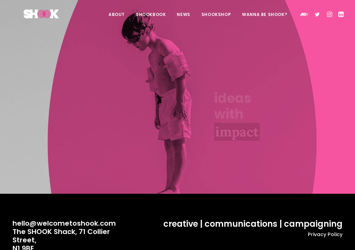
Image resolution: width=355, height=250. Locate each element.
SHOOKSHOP (216, 19)
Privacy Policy (325, 234)
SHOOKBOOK (151, 19)
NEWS (183, 19)
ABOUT (117, 19)
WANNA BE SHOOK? (264, 19)
